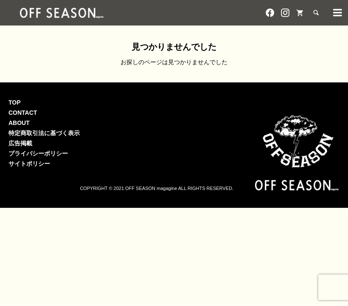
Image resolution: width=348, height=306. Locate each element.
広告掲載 (20, 143)
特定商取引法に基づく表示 (44, 133)
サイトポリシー (29, 163)
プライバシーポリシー (38, 153)
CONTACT (22, 112)
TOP (14, 102)
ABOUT (19, 122)
